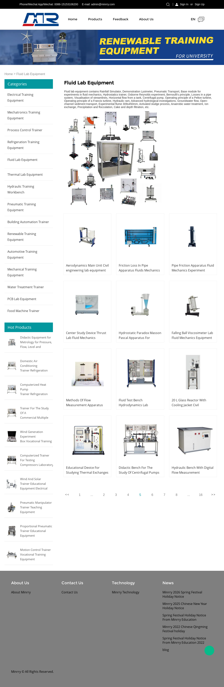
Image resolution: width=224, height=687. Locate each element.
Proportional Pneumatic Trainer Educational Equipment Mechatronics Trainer (36, 531)
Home (72, 19)
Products (95, 19)
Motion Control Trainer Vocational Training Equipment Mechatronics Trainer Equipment (35, 555)
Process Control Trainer (24, 130)
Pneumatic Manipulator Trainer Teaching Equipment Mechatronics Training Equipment (36, 508)
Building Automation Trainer (28, 222)
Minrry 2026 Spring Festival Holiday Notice (182, 594)
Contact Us (70, 592)
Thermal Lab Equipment (25, 174)
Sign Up (199, 4)
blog (165, 650)
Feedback (120, 19)
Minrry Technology (125, 592)
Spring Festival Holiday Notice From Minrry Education (184, 617)
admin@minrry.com (103, 4)
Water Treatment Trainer (25, 287)
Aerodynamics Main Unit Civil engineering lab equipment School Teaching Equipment (87, 270)
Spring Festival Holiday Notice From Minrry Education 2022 (184, 640)
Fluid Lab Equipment (30, 74)
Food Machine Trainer (23, 311)
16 (201, 494)
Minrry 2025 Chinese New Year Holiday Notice (184, 606)
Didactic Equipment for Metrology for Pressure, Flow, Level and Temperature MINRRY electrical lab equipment (36, 342)
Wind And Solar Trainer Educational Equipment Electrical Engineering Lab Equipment (33, 484)
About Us (146, 19)
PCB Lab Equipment (21, 299)
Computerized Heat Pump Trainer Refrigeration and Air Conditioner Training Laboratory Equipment (34, 390)
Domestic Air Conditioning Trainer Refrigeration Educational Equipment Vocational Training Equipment (35, 366)
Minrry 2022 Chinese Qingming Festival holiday (185, 629)
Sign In (184, 4)
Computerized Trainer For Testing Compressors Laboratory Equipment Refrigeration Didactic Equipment (36, 460)
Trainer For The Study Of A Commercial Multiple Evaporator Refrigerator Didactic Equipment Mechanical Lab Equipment (35, 413)
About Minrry (21, 592)
